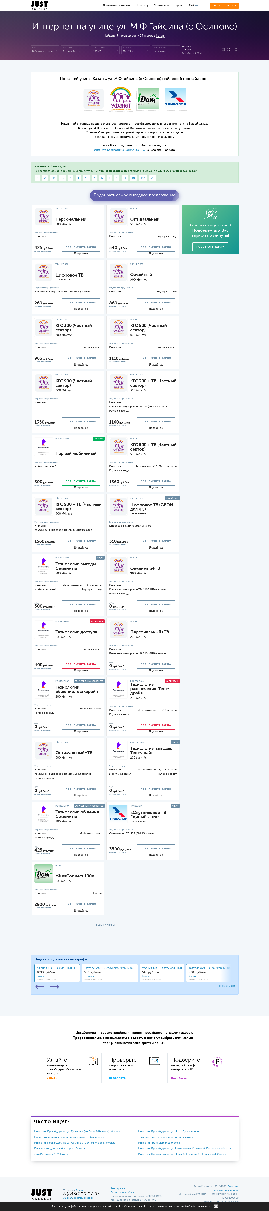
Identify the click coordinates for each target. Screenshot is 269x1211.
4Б (86, 178)
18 (133, 178)
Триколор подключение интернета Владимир (165, 1137)
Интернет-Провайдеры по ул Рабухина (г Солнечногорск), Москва (74, 1143)
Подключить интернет (116, 5)
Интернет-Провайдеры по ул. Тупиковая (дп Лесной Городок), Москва (77, 1131)
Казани (160, 35)
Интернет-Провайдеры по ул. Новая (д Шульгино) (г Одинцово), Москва (182, 1154)
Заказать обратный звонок (78, 1198)
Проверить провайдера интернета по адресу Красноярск (69, 1137)
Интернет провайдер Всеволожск (159, 1143)
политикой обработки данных (191, 1206)
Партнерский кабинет (123, 1192)
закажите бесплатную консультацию (119, 150)
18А (143, 178)
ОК (216, 1206)
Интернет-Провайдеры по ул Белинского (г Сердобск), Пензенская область (184, 1148)
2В (53, 178)
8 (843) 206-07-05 (81, 1194)
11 (124, 178)
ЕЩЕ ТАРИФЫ (105, 925)
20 (152, 178)
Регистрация (118, 1188)
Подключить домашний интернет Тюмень (59, 1148)
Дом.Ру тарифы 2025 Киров (51, 1154)
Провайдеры (161, 5)
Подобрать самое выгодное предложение (134, 195)
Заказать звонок (224, 5)
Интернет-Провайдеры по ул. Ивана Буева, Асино (168, 1131)
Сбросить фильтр (192, 53)
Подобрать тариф (210, 247)
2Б (62, 178)
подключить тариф (81, 247)
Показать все (226, 986)
